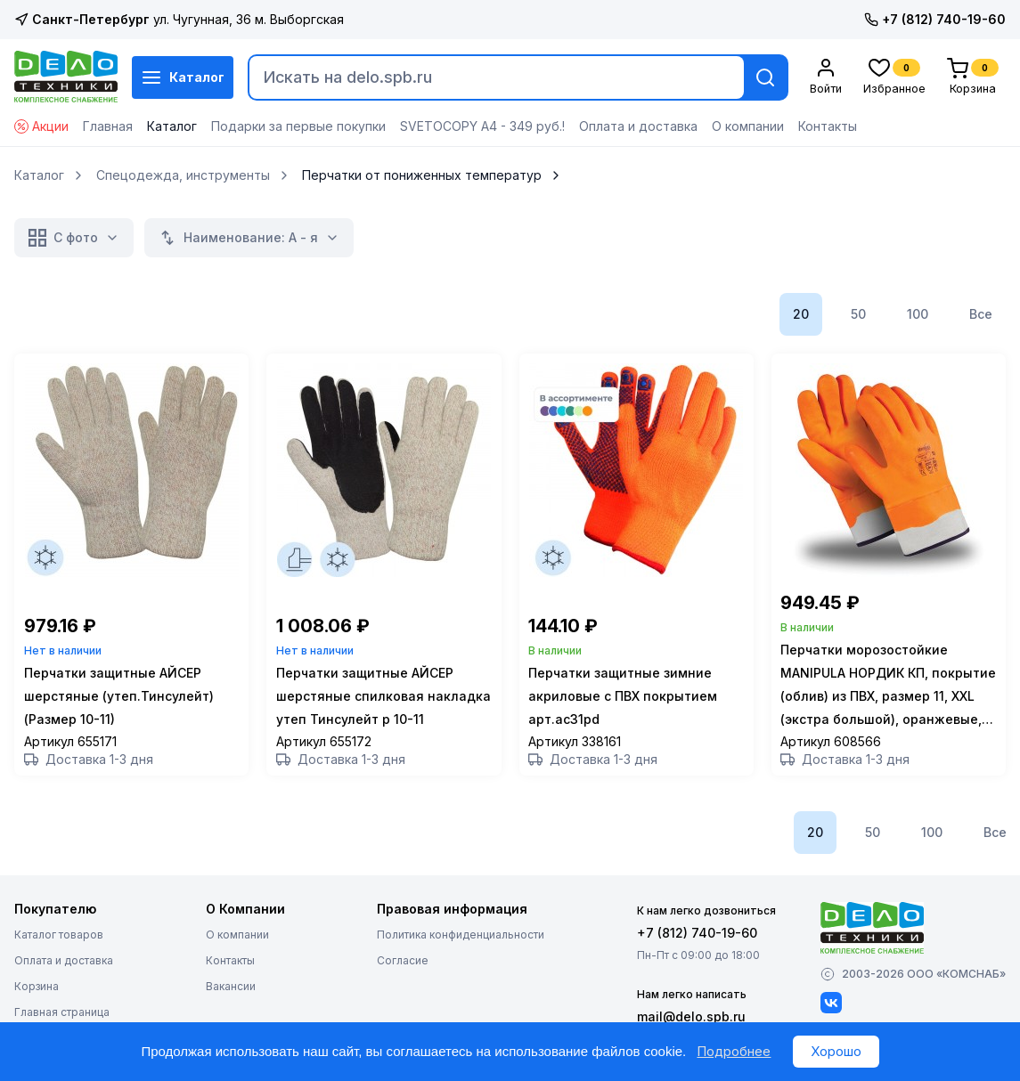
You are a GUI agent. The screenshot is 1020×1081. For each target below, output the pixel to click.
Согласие (402, 966)
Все (980, 313)
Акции (41, 126)
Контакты (827, 126)
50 (858, 313)
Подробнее (734, 1051)
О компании (748, 126)
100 (917, 313)
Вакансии (231, 992)
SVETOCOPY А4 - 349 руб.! (482, 126)
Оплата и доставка (638, 126)
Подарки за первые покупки (298, 126)
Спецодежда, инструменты (183, 175)
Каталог (182, 77)
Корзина (36, 992)
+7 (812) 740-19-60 (935, 19)
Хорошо (836, 1051)
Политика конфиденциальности (460, 940)
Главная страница (62, 1018)
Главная (108, 126)
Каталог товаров (58, 940)
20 (801, 313)
